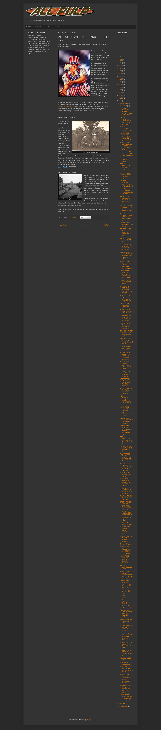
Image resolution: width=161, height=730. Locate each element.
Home (28, 27)
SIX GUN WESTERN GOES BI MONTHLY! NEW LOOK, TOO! (126, 111)
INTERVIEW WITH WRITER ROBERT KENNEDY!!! (126, 538)
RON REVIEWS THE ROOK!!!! (125, 606)
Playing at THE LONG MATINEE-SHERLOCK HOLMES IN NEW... (126, 613)
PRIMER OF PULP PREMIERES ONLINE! (126, 601)
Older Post (105, 225)
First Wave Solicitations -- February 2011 (125, 128)
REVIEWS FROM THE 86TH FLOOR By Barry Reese (126, 653)
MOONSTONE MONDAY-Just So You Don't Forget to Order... (126, 420)
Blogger (88, 719)
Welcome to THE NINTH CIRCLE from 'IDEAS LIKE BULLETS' (126, 341)
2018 (120, 82)
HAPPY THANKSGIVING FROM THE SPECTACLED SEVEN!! (126, 217)
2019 (120, 79)
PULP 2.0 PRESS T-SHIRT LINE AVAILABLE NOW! (126, 628)
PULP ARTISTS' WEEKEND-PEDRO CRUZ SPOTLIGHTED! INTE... (126, 457)
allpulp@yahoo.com (65, 106)
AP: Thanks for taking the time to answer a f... (126, 567)
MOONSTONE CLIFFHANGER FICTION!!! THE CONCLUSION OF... (126, 146)
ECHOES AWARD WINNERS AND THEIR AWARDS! (126, 153)
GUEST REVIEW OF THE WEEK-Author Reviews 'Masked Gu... (126, 318)
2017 (120, 84)
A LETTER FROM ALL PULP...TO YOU (125, 240)
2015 (120, 90)
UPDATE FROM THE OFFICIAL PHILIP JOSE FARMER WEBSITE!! (125, 382)
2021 (120, 73)
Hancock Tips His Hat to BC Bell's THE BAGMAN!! (126, 311)
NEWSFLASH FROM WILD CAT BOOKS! (126, 224)
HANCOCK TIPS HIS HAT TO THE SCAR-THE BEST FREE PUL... (126, 636)
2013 (120, 92)
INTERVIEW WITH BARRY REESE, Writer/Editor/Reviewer (126, 645)
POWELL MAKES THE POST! (125, 659)
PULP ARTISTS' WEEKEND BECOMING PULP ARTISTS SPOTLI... (126, 290)
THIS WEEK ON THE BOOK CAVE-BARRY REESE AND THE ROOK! (125, 467)
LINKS (49, 27)
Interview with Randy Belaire (125, 663)
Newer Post (62, 225)
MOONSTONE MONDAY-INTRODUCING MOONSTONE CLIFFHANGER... (126, 550)
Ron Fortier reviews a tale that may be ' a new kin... (126, 348)
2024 (120, 65)
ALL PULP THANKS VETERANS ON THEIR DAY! (126, 497)
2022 (120, 71)
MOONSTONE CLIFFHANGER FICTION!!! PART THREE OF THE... (126, 255)
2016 (120, 87)
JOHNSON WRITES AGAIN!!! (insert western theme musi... (126, 333)
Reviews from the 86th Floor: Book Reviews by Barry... (126, 449)
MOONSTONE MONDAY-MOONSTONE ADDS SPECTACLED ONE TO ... (125, 679)
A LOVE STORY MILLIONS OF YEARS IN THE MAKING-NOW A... (125, 200)
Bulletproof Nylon (125, 544)
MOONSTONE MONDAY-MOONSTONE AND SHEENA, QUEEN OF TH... (126, 136)
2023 (120, 68)
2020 (120, 76)
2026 (120, 60)
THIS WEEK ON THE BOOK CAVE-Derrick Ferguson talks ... (126, 298)
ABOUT (58, 27)
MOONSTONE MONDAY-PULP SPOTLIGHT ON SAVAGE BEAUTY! (126, 559)
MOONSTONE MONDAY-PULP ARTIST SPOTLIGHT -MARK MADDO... (126, 265)
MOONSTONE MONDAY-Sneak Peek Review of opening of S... (126, 697)
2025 (120, 63)
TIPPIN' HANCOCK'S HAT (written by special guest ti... (126, 167)
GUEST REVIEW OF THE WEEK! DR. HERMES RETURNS (126, 247)
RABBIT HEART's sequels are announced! (125, 305)
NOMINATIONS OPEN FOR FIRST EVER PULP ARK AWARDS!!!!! (125, 689)
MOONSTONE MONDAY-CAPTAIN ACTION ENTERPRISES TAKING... (126, 411)
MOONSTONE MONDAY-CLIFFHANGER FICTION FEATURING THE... (126, 430)
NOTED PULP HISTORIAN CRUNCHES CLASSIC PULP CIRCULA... (126, 482)
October (123, 703)
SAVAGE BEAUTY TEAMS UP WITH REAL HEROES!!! (126, 373)
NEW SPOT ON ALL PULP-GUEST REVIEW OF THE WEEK (126, 669)
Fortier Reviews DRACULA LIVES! (125, 159)
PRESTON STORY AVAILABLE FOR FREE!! (126, 621)
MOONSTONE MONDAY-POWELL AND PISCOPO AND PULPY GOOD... (126, 584)
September (124, 706)
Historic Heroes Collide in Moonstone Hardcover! (125, 325)
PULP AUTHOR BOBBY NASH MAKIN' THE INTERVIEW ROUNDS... (125, 356)
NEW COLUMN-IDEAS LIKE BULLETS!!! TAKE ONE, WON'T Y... (125, 530)
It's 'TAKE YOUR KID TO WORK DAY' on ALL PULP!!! (125, 176)
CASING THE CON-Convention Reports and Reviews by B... (126, 504)
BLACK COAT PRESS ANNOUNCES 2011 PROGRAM (126, 512)
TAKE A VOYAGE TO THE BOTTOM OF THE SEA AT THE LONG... (126, 365)
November (123, 106)
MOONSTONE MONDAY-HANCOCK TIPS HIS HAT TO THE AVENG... (126, 575)
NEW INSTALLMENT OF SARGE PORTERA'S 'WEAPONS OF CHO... (126, 400)
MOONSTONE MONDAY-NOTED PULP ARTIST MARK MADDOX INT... (126, 274)
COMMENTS (39, 27)
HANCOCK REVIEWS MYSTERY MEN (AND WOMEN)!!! (126, 183)
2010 (120, 101)
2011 (120, 98)
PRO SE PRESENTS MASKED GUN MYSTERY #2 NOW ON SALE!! (126, 121)
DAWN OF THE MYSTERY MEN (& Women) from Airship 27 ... (126, 490)
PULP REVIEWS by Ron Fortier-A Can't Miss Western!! (126, 391)
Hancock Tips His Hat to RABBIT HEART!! (125, 282)
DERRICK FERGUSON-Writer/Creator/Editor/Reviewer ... (126, 191)
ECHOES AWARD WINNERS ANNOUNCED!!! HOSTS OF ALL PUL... (126, 232)
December (123, 103)
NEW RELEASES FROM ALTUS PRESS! (125, 474)
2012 (120, 95)
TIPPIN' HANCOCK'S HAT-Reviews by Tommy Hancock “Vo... (126, 440)
